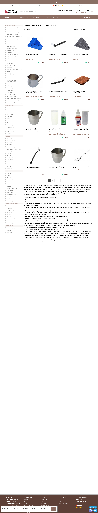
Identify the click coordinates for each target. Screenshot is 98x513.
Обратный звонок (63, 503)
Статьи (14, 5)
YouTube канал (43, 5)
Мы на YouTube (81, 503)
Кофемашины (10, 17)
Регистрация (61, 501)
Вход (59, 499)
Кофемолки (24, 17)
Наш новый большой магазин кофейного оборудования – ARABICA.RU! (49, 2)
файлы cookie (14, 508)
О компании (88, 17)
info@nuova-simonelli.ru (65, 10)
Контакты (34, 5)
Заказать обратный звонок (81, 12)
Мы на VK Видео (81, 501)
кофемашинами (68, 477)
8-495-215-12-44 (82, 10)
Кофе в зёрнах (50, 17)
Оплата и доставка (24, 5)
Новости (7, 5)
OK (53, 509)
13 (64, 426)
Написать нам (60, 12)
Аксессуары (37, 17)
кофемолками (57, 477)
